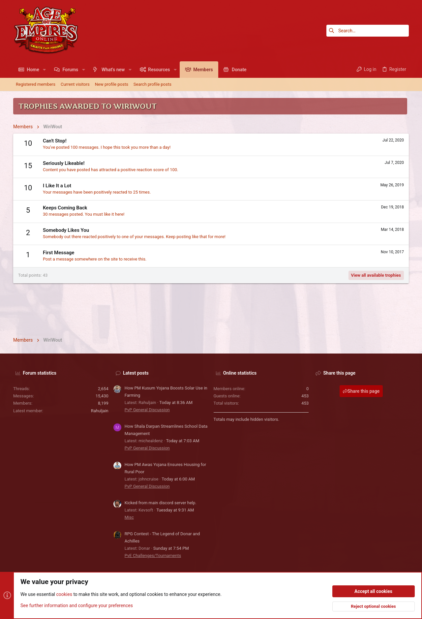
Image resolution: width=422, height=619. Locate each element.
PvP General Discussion (147, 409)
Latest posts (136, 373)
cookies (64, 594)
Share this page (361, 391)
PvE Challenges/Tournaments (153, 555)
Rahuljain (99, 410)
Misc (129, 517)
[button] (44, 69)
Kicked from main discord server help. (160, 502)
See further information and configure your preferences (76, 605)
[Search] (367, 31)
